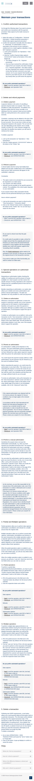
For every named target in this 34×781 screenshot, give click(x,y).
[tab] (17, 751)
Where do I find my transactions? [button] (17, 751)
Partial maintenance (13, 251)
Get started (7, 11)
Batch (6, 85)
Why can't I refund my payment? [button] (17, 768)
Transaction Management (16, 11)
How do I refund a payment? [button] (17, 756)
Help (25, 3)
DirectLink (7, 87)
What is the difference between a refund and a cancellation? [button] (17, 762)
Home (2, 11)
